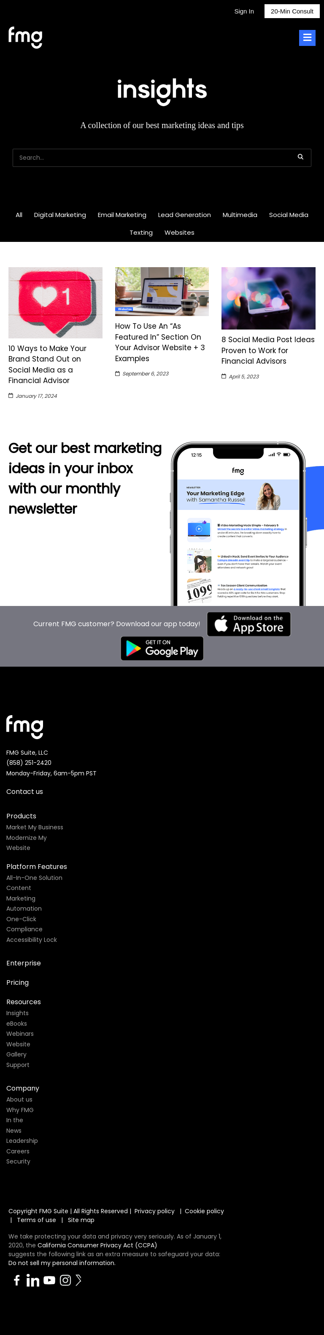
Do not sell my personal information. (62, 1263)
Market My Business (34, 827)
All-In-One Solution (34, 878)
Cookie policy (204, 1211)
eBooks (16, 1023)
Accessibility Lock (31, 940)
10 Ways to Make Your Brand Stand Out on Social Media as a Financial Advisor (47, 364)
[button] (300, 157)
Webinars (20, 1033)
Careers (18, 1151)
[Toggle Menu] (307, 38)
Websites (179, 232)
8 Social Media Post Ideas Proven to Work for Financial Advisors (268, 350)
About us (19, 1099)
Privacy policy (155, 1211)
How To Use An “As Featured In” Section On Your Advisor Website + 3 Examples (160, 342)
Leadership (22, 1141)
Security (18, 1161)
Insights (17, 1013)
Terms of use (37, 1220)
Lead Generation (184, 214)
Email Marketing (122, 214)
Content (18, 888)
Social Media (288, 214)
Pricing (17, 982)
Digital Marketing (60, 214)
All (19, 214)
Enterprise (23, 963)
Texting (141, 232)
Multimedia (240, 214)
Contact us (24, 791)
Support (18, 1065)
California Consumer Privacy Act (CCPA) (97, 1245)
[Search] (162, 158)
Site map (81, 1220)
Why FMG (20, 1110)
